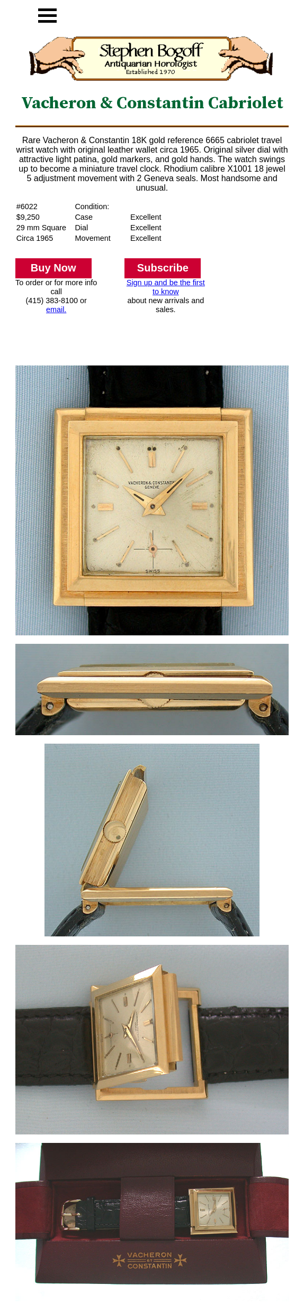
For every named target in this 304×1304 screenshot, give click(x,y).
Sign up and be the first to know (166, 287)
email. (56, 309)
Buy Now (53, 268)
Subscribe (163, 268)
